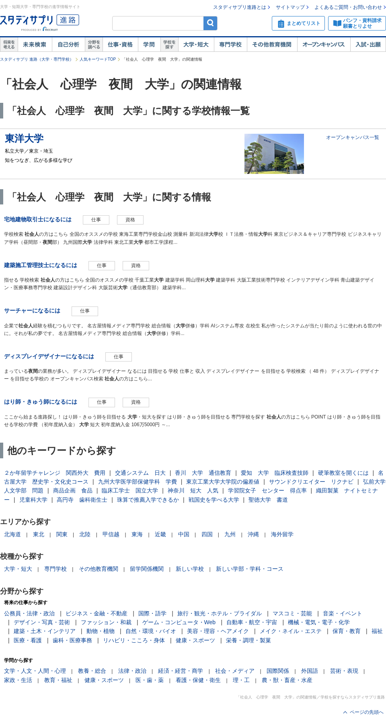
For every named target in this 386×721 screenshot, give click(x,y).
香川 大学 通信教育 (203, 473)
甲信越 (111, 534)
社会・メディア (235, 671)
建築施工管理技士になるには (40, 265)
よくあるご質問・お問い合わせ (348, 7)
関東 (62, 534)
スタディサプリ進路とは (239, 7)
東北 (38, 534)
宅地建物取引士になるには (38, 219)
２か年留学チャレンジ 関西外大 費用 (54, 473)
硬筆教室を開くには (343, 473)
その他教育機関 (272, 44)
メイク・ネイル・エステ (291, 631)
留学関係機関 (147, 569)
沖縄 (253, 534)
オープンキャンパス (323, 44)
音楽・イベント (342, 613)
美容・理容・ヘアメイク (218, 631)
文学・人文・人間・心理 (35, 671)
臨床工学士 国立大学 (130, 490)
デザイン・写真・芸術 (42, 622)
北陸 (84, 534)
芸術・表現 (344, 671)
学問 (149, 44)
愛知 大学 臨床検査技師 (274, 473)
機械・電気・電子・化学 (319, 622)
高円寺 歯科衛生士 (82, 499)
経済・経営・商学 (180, 671)
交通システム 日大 (140, 473)
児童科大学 (33, 499)
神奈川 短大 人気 (193, 490)
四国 (207, 534)
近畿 (160, 534)
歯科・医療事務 (72, 640)
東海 (137, 534)
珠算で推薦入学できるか (148, 499)
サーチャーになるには (32, 310)
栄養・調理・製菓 (248, 640)
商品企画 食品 (72, 490)
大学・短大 (196, 44)
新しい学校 (190, 569)
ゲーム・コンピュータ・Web (179, 622)
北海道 (12, 534)
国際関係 (278, 671)
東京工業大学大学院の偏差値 (222, 481)
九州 (230, 534)
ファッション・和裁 (106, 622)
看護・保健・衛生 (198, 680)
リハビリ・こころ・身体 (134, 640)
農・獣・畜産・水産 (287, 680)
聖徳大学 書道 (268, 499)
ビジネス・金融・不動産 (96, 613)
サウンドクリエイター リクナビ (311, 481)
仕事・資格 (120, 44)
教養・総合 (92, 671)
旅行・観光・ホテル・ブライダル (219, 613)
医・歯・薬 (150, 680)
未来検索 (35, 44)
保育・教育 (347, 631)
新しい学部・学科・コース (249, 569)
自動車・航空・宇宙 (251, 622)
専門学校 (230, 44)
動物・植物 (100, 631)
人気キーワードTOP (98, 59)
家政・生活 (18, 680)
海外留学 (282, 534)
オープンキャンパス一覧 (352, 137)
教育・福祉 (58, 680)
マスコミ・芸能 (292, 613)
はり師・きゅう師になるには (40, 401)
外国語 (309, 671)
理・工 (241, 680)
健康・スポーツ (195, 640)
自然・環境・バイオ (150, 631)
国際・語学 (152, 613)
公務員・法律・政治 (29, 613)
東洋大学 (24, 138)
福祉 (377, 631)
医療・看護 (28, 640)
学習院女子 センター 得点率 (267, 490)
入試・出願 (368, 44)
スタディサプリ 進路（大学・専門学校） (37, 59)
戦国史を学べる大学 (214, 499)
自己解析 (68, 44)
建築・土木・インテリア (45, 631)
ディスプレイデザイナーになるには (49, 356)
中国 (183, 534)
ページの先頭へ (367, 712)
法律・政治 (132, 671)
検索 (210, 23)
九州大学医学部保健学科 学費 (137, 481)
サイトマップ (290, 7)
